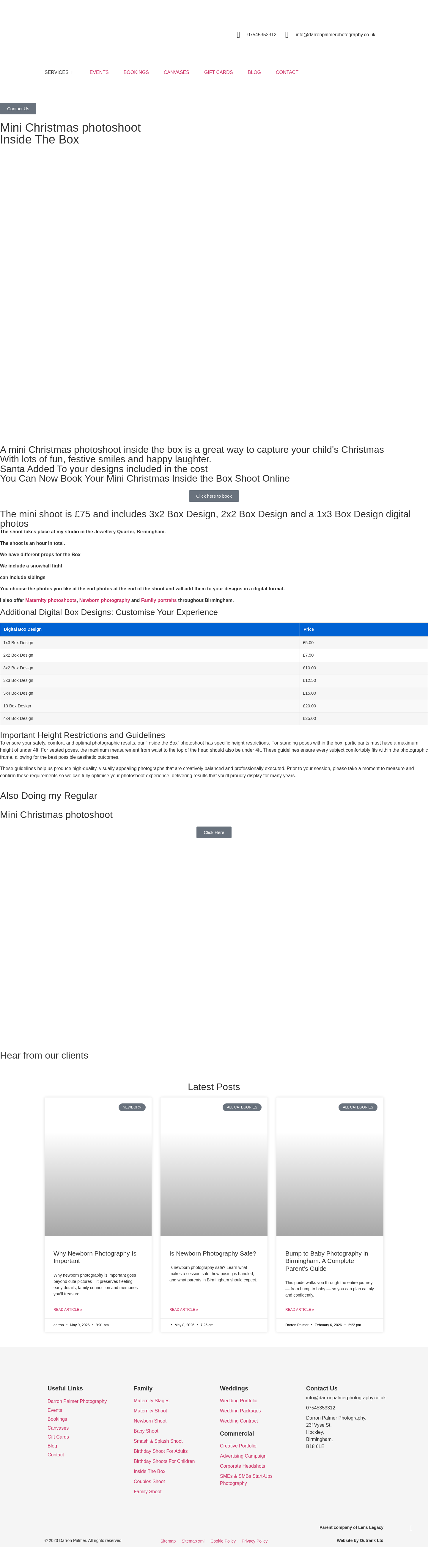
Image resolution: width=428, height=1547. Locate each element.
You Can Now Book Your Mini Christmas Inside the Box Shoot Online (145, 478)
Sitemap (168, 1541)
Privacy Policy (255, 1541)
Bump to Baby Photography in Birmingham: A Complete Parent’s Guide (326, 1261)
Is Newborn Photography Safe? (212, 1253)
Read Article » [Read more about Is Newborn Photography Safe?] (183, 1310)
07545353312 (261, 34)
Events (55, 1410)
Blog (52, 1445)
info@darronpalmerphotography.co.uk (335, 34)
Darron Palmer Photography (77, 1401)
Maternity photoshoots (50, 600)
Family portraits (159, 600)
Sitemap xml (193, 1541)
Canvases (58, 1428)
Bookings (57, 1419)
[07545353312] (238, 34)
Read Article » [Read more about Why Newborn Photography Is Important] (68, 1310)
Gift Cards (58, 1436)
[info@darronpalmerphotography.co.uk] (286, 34)
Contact (56, 1454)
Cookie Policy (223, 1541)
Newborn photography (104, 600)
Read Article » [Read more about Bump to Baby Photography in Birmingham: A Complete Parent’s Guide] (299, 1310)
